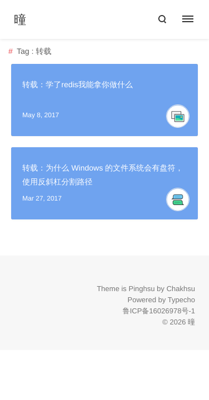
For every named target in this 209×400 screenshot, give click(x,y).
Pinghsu (142, 288)
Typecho (181, 300)
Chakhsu (181, 288)
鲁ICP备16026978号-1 (159, 311)
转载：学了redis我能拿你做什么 (77, 84)
